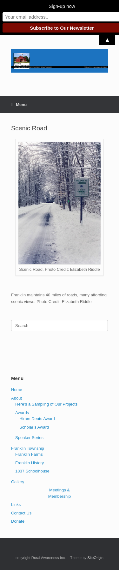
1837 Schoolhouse (32, 471)
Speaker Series (29, 437)
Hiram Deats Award (37, 418)
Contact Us (21, 513)
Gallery (17, 481)
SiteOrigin (95, 558)
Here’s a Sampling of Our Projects (46, 404)
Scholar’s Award (34, 427)
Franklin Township (27, 448)
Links (16, 504)
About (16, 398)
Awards (22, 412)
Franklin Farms (29, 454)
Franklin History (29, 462)
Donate (17, 521)
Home (16, 389)
